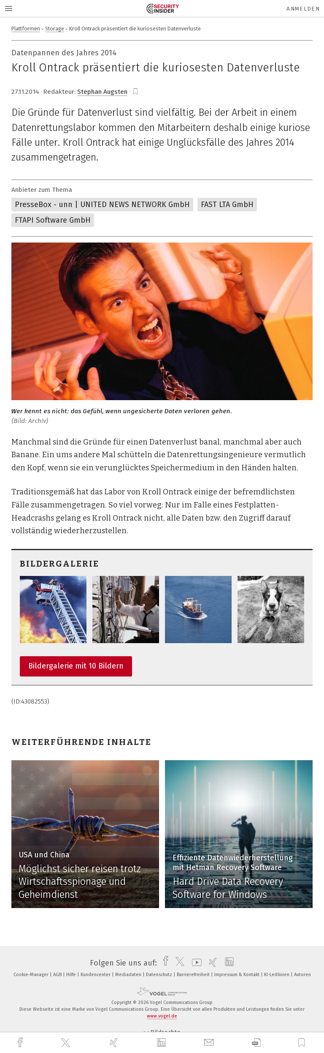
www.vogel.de (162, 1016)
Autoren (302, 974)
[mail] (210, 1042)
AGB (58, 974)
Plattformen (25, 28)
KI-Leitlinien (277, 974)
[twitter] (66, 1043)
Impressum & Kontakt (237, 974)
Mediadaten (129, 974)
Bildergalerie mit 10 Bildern (76, 666)
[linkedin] (162, 1042)
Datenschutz (159, 974)
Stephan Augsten (102, 91)
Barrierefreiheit (194, 974)
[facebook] (21, 1042)
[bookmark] (135, 91)
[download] (256, 1042)
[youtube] (195, 963)
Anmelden (303, 8)
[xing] (115, 1042)
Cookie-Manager (32, 974)
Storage (54, 28)
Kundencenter (96, 974)
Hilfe (71, 974)
